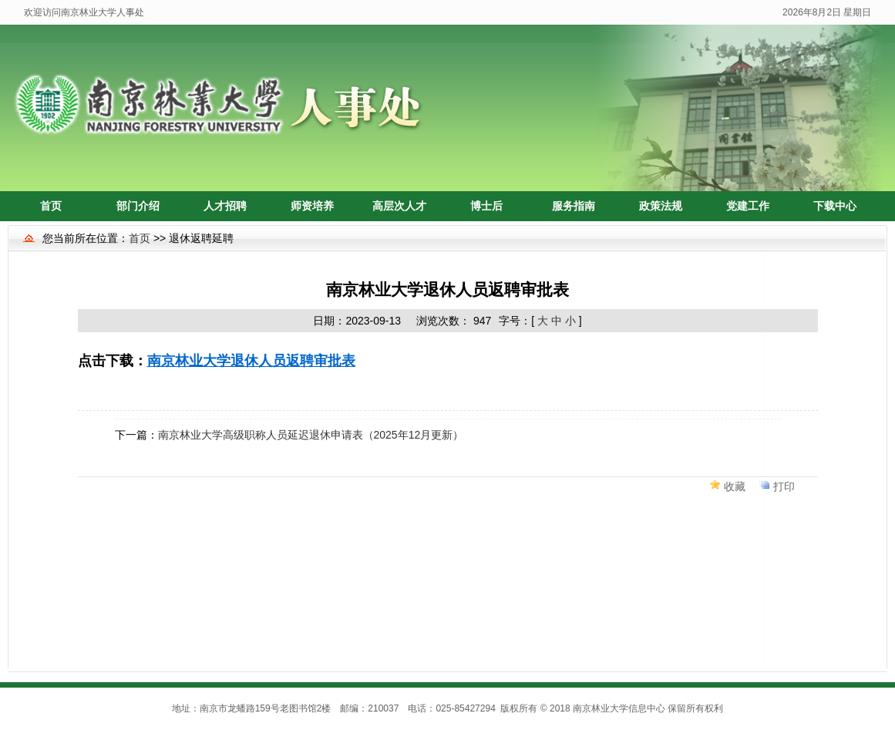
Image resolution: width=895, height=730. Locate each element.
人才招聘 (225, 206)
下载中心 (834, 206)
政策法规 (660, 206)
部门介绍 (138, 206)
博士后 (486, 206)
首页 (51, 206)
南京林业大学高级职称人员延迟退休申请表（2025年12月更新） (311, 435)
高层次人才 (399, 206)
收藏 (734, 486)
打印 (784, 486)
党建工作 (747, 206)
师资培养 (312, 206)
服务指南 (573, 206)
